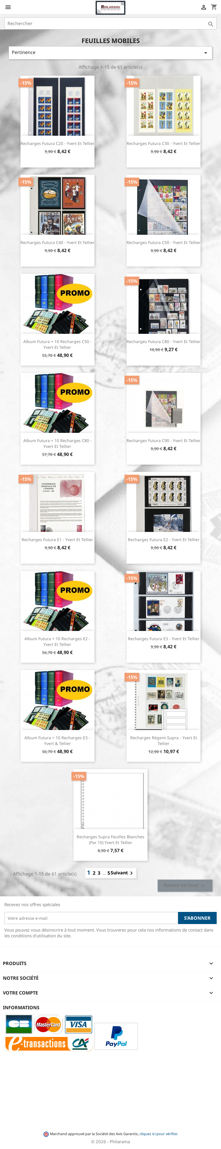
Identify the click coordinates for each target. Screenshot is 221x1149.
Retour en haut (185, 885)
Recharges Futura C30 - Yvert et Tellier (163, 143)
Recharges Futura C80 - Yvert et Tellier (163, 341)
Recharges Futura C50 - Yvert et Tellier (163, 242)
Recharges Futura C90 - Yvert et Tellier (163, 440)
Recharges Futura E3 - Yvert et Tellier (163, 638)
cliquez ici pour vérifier (158, 1133)
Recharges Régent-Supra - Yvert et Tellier (163, 740)
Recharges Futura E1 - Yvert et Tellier (57, 539)
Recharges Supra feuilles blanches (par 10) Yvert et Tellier (110, 839)
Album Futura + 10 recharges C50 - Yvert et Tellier (57, 344)
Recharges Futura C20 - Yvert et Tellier (57, 143)
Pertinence (110, 52)
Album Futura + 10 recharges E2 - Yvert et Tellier (57, 641)
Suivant (123, 873)
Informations (21, 1007)
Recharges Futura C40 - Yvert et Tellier (57, 242)
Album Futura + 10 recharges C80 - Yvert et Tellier (57, 443)
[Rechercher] (110, 23)
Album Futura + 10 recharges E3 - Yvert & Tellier (57, 740)
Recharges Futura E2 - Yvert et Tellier (163, 539)
